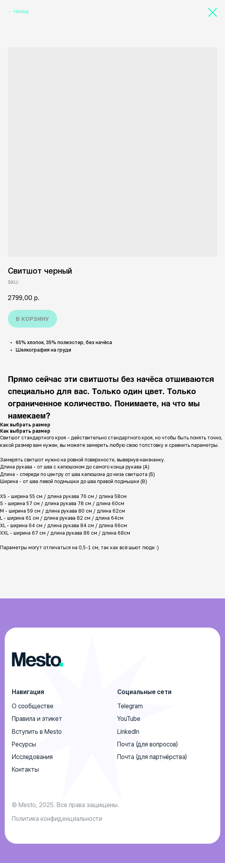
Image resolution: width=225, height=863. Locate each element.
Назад (21, 11)
